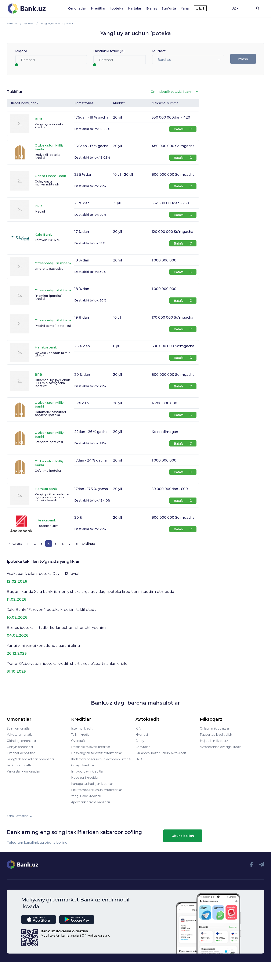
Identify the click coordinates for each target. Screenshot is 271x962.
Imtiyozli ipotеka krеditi (47, 156)
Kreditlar (98, 8)
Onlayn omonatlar (20, 747)
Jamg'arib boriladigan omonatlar (30, 759)
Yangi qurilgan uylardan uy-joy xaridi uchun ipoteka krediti (52, 497)
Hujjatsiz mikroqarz (214, 741)
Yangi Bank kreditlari (86, 796)
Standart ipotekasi (49, 442)
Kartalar (134, 8)
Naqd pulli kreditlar (84, 778)
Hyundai (142, 735)
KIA (138, 728)
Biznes (151, 8)
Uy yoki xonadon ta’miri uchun (53, 354)
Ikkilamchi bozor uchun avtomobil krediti (101, 759)
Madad (40, 211)
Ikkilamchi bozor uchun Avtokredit (161, 753)
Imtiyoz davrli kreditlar (87, 771)
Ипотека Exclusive (49, 268)
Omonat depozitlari (21, 753)
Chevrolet (143, 747)
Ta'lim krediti (80, 735)
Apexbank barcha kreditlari (90, 802)
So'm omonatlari (19, 728)
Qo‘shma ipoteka (48, 470)
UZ (234, 8)
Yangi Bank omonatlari (23, 771)
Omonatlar (77, 8)
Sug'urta (169, 8)
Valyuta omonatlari (20, 735)
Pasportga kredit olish (216, 735)
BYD (139, 759)
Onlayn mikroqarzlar (214, 728)
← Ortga (15, 544)
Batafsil (183, 129)
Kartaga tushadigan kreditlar (92, 784)
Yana (185, 8)
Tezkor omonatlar (20, 765)
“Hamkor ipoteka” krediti (48, 297)
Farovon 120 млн (47, 240)
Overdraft (78, 741)
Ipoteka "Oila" (48, 525)
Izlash (243, 59)
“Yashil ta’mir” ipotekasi (53, 325)
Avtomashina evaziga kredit (220, 747)
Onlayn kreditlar (82, 765)
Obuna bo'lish (182, 836)
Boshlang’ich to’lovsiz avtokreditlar (96, 753)
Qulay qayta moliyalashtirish (47, 183)
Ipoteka (116, 8)
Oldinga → (90, 544)
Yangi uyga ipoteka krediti (49, 126)
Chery (140, 741)
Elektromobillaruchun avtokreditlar (96, 790)
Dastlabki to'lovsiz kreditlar (90, 747)
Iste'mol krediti (82, 728)
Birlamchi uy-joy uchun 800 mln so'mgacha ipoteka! (52, 383)
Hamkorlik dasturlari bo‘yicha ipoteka (50, 413)
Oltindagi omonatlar (21, 741)
